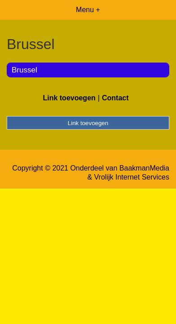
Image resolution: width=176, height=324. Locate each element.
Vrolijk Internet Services (131, 177)
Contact (115, 98)
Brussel (24, 70)
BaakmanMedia (144, 168)
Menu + (88, 10)
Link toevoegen (69, 98)
